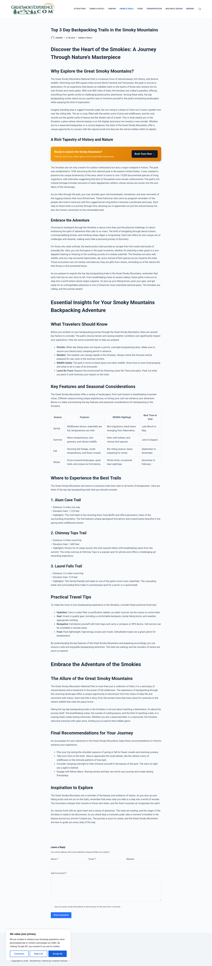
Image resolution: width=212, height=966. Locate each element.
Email (92, 859)
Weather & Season (173, 9)
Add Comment (59, 873)
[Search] (200, 9)
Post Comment (61, 915)
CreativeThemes (59, 961)
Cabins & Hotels (96, 9)
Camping (112, 9)
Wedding (190, 9)
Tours (140, 9)
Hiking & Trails (127, 9)
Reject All (38, 954)
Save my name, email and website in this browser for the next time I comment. (87, 907)
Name (54, 859)
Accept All (57, 954)
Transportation (154, 9)
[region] (38, 944)
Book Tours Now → (145, 153)
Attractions (80, 9)
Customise (19, 954)
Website (130, 859)
